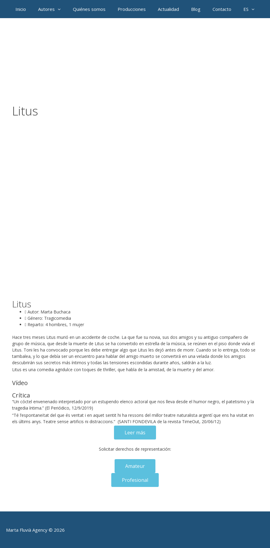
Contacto (222, 9)
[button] (61, 9)
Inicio (20, 9)
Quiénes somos (89, 9)
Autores (52, 9)
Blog (195, 9)
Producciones (132, 9)
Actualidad (168, 9)
